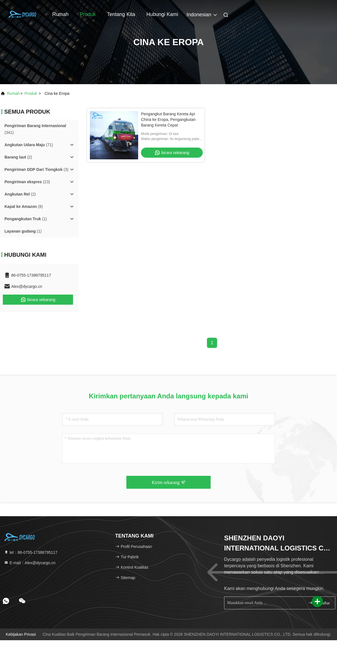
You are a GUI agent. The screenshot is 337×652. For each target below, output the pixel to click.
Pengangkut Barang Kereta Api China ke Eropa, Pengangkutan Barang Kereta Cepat (168, 119)
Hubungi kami (162, 14)
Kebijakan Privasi (21, 634)
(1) (25, 219)
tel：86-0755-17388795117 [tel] (30, 552)
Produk (88, 14)
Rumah (60, 14)
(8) (23, 206)
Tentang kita (121, 14)
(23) (27, 182)
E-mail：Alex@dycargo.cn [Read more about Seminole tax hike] (30, 563)
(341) (35, 129)
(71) (28, 145)
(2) (18, 157)
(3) (36, 169)
